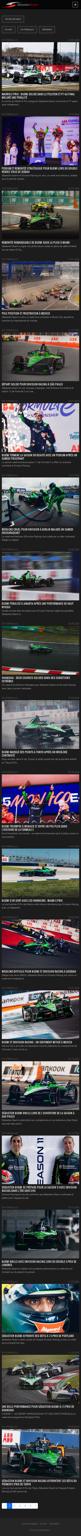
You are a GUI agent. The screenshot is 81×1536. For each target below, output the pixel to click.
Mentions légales (30, 1523)
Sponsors (47, 30)
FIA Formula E (27, 30)
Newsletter (54, 1523)
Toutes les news (13, 19)
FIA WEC (8, 30)
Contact (43, 1523)
